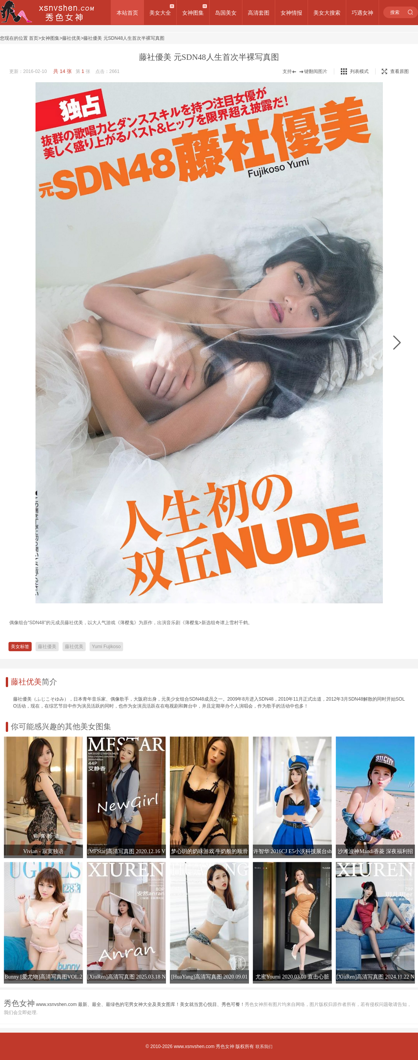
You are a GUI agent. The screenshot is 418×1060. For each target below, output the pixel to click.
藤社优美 (71, 38)
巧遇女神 (362, 13)
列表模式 (359, 71)
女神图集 (193, 13)
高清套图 (258, 13)
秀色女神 (225, 1046)
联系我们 (264, 1046)
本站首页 (127, 13)
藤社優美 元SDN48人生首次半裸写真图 (123, 38)
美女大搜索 (326, 13)
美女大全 (160, 13)
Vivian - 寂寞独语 (43, 851)
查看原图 (395, 71)
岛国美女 (226, 13)
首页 (33, 38)
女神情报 (291, 13)
